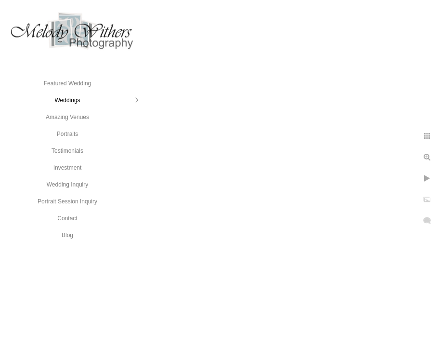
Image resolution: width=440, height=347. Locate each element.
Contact (67, 218)
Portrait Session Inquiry (67, 201)
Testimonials (67, 150)
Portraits (67, 134)
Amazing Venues (67, 117)
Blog (67, 235)
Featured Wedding (67, 83)
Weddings (67, 100)
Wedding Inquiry (68, 184)
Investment (67, 167)
